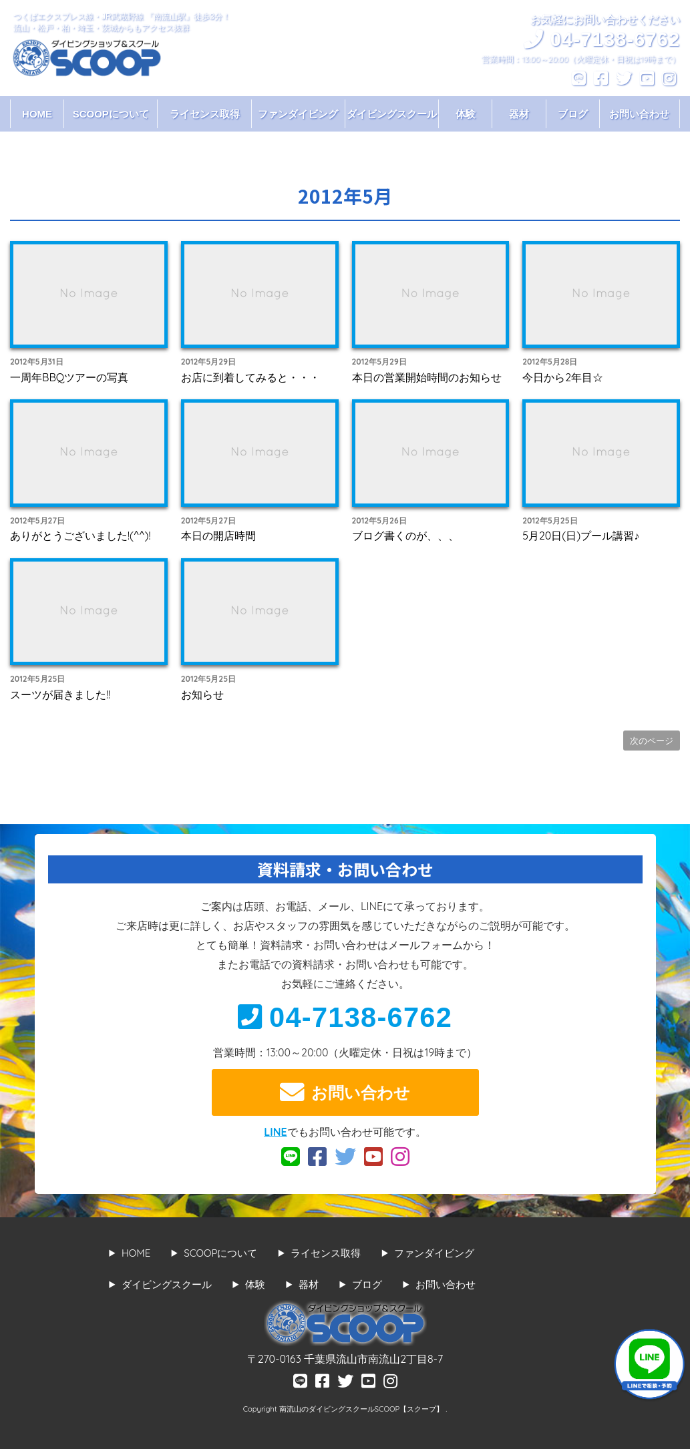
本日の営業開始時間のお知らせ (427, 377)
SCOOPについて (111, 114)
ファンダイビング (298, 114)
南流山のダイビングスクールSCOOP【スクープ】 (362, 1409)
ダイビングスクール (392, 114)
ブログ (573, 114)
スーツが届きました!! (60, 694)
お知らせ (202, 694)
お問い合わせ (639, 114)
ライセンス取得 (205, 114)
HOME (37, 114)
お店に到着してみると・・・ (250, 377)
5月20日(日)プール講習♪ (580, 535)
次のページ (651, 740)
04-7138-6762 (345, 1017)
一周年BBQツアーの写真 (69, 377)
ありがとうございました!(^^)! (80, 535)
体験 (466, 114)
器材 (519, 114)
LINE (275, 1131)
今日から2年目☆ (562, 377)
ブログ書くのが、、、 (405, 535)
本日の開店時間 (218, 535)
